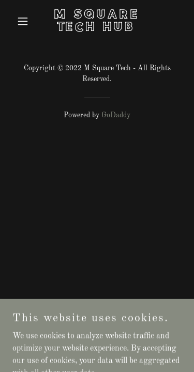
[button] (25, 21)
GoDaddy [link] (115, 115)
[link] (97, 29)
